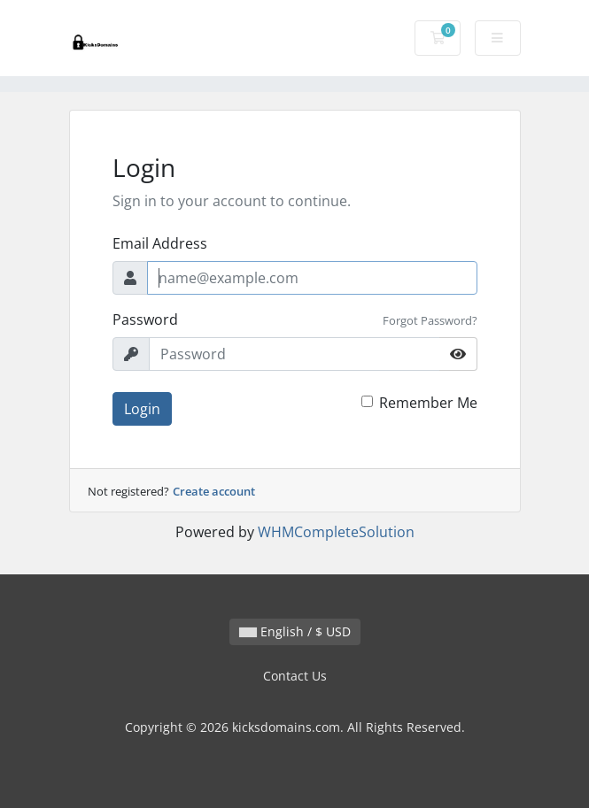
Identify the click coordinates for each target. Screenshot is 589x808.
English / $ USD (295, 631)
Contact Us (295, 675)
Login (142, 409)
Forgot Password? (430, 320)
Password (145, 319)
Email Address (159, 243)
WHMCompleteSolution (336, 532)
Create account (214, 491)
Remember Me (428, 402)
